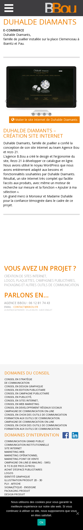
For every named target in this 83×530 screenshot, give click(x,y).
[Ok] (77, 513)
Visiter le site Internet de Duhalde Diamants (44, 120)
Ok (41, 522)
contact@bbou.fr (25, 306)
